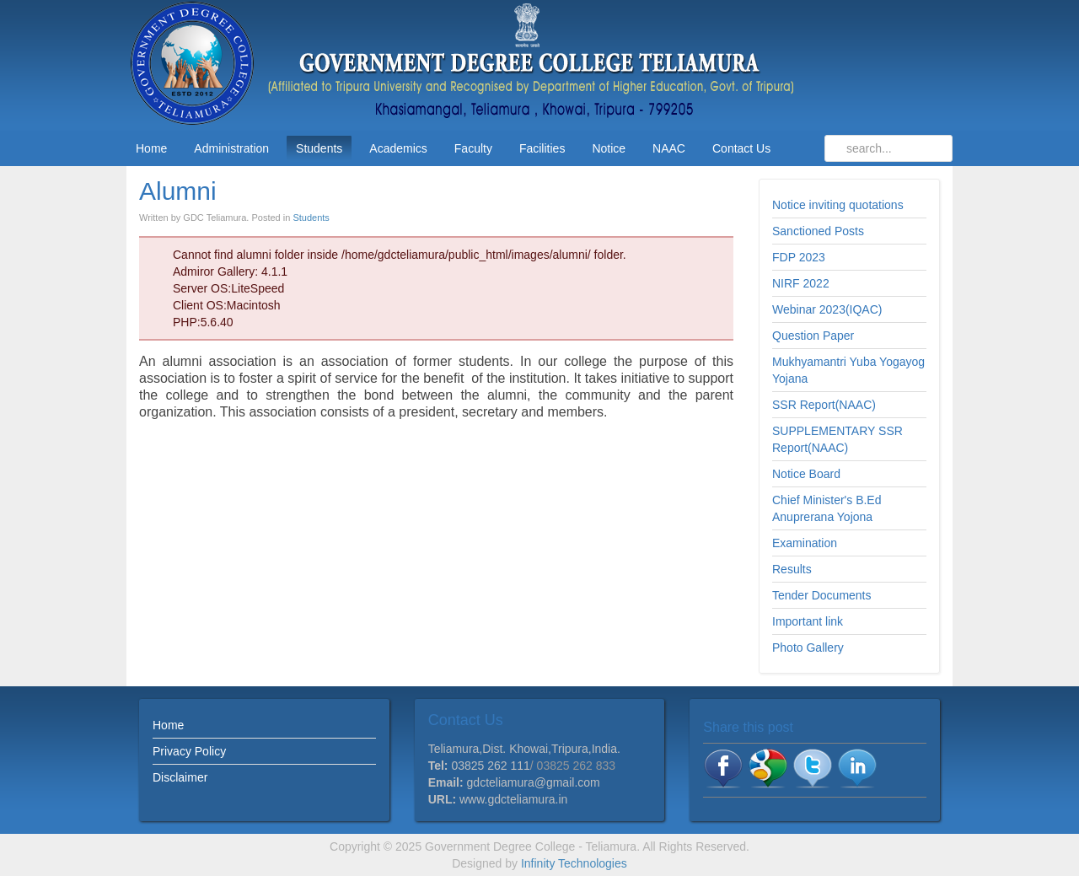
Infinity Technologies (574, 863)
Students (311, 217)
